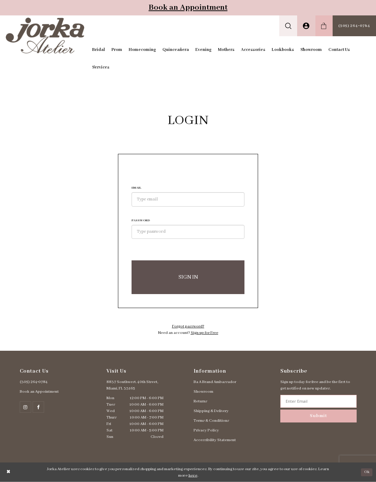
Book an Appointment (188, 8)
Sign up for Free (204, 332)
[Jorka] (45, 35)
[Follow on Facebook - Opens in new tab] (38, 407)
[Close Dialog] (9, 472)
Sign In (188, 277)
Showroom (203, 391)
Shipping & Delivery (211, 411)
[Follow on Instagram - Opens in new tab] (25, 407)
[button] (288, 25)
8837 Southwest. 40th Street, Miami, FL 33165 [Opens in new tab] (132, 385)
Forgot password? (188, 326)
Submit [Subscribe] (318, 416)
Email (136, 188)
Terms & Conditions (211, 420)
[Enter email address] (318, 401)
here (193, 475)
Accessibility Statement (215, 440)
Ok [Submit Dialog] (367, 471)
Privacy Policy (206, 430)
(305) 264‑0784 (34, 381)
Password (141, 220)
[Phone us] (354, 25)
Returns (200, 401)
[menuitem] (288, 25)
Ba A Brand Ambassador (215, 381)
